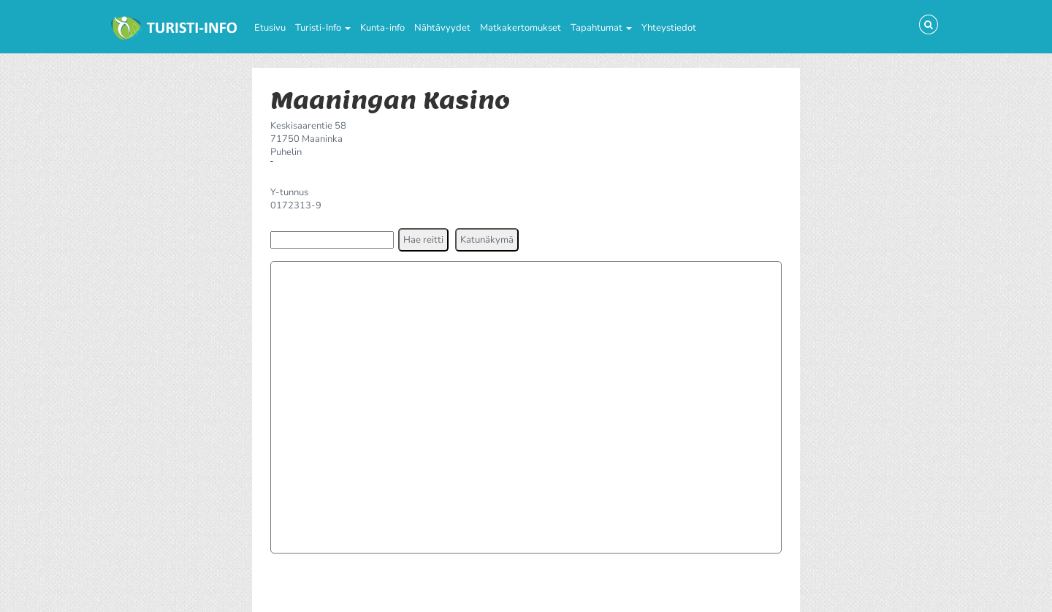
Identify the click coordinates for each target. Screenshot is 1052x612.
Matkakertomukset (520, 27)
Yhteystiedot (668, 27)
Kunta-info (382, 27)
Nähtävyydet (442, 27)
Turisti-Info (323, 27)
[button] (423, 240)
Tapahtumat (601, 27)
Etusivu (270, 27)
